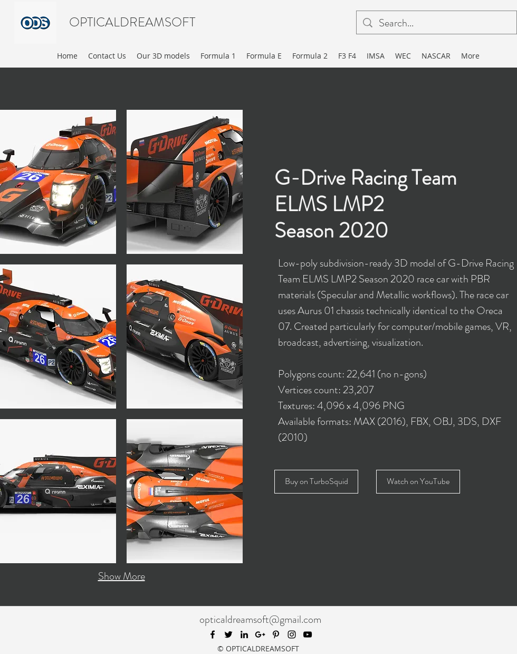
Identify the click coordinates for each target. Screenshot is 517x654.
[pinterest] (276, 634)
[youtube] (307, 634)
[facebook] (212, 634)
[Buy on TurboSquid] (316, 482)
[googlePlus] (260, 634)
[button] (58, 182)
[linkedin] (244, 634)
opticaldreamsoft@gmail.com (260, 619)
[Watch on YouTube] (418, 482)
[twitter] (228, 634)
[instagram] (291, 634)
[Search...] (436, 23)
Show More (121, 576)
